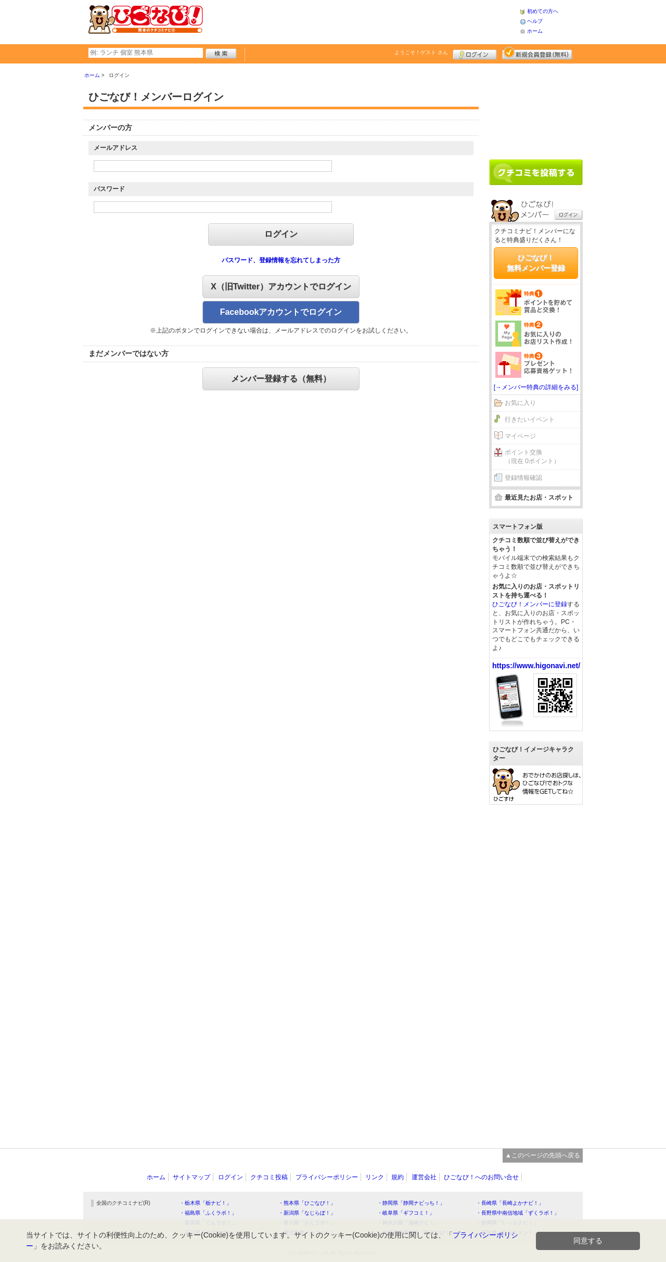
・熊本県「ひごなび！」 (307, 1203)
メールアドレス (115, 147)
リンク (374, 1177)
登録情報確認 (523, 477)
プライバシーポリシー (327, 1177)
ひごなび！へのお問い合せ (481, 1177)
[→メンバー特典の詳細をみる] (536, 387)
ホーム (535, 31)
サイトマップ (191, 1177)
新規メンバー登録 (537, 53)
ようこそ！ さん (421, 52)
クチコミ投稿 (269, 1177)
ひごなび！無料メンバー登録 (536, 262)
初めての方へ (542, 11)
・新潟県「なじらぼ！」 (307, 1213)
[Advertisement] (361, 20)
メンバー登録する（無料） (281, 378)
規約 (397, 1177)
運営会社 (424, 1177)
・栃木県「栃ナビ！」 (206, 1203)
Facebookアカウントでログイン (281, 312)
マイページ (520, 436)
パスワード (109, 189)
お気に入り (520, 402)
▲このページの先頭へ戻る (542, 1155)
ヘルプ (535, 21)
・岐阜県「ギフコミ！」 (405, 1213)
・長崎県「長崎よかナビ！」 (510, 1203)
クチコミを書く (536, 172)
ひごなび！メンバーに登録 (529, 604)
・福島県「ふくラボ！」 (208, 1213)
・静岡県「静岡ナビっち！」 (411, 1203)
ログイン (475, 53)
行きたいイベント (530, 419)
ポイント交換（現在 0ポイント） (532, 457)
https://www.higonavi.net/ (536, 665)
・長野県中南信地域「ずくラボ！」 (517, 1213)
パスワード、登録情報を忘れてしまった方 (281, 260)
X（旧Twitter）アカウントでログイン (281, 286)
